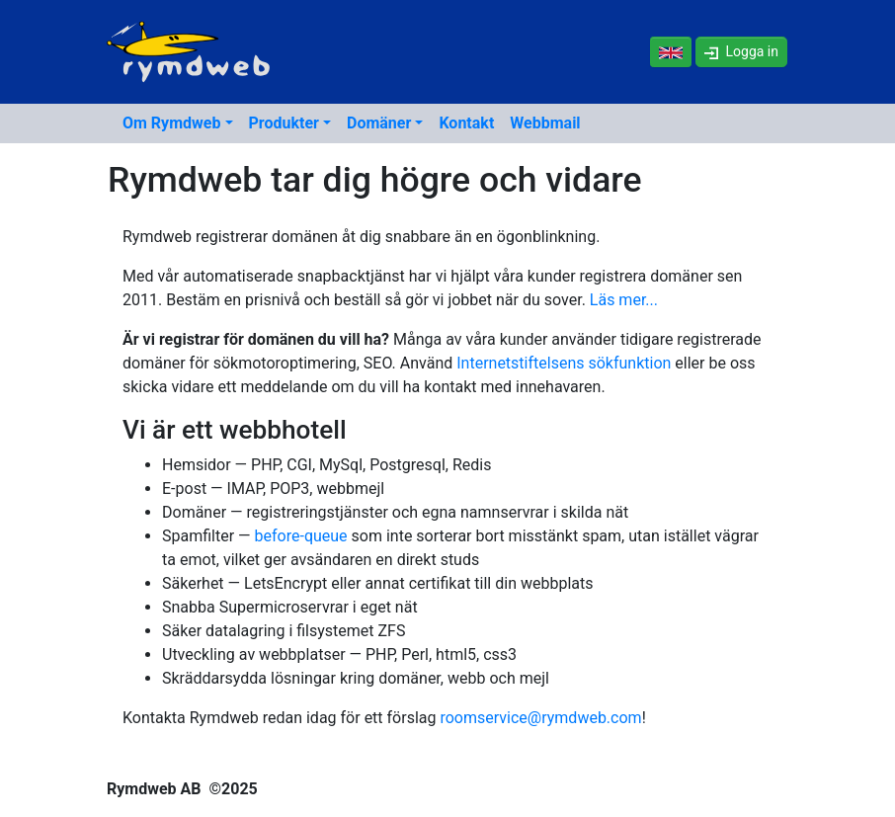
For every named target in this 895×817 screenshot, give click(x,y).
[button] (741, 52)
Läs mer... (624, 299)
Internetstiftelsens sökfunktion (563, 363)
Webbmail (545, 123)
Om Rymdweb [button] (171, 123)
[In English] (671, 52)
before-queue (301, 536)
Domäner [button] (379, 123)
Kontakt (466, 123)
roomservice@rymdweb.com (540, 717)
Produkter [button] (284, 123)
